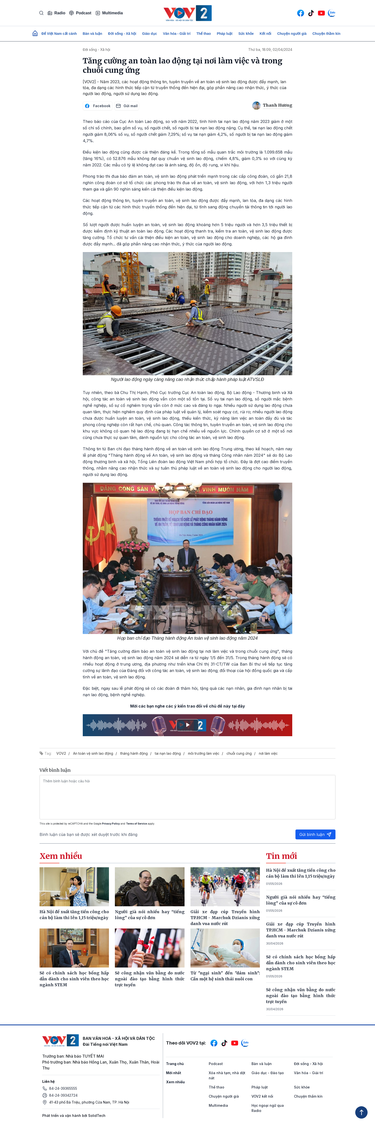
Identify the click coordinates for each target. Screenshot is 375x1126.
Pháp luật (224, 34)
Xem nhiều (175, 1082)
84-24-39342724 (63, 1095)
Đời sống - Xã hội (122, 34)
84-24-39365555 (63, 1088)
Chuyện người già (292, 34)
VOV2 (61, 753)
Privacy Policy (111, 823)
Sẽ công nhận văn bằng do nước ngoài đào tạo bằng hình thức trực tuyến (301, 995)
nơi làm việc (268, 753)
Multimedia (109, 13)
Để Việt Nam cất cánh (59, 34)
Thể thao (203, 34)
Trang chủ (175, 1064)
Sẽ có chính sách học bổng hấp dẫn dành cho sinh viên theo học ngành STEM (301, 962)
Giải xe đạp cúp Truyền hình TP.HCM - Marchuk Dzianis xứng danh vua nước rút (301, 930)
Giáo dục (149, 34)
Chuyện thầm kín (326, 34)
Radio (56, 13)
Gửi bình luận (315, 834)
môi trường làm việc (203, 753)
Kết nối (265, 34)
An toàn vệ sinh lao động (93, 753)
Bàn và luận (92, 34)
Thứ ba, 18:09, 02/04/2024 (270, 49)
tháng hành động (134, 753)
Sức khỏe (246, 34)
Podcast (80, 13)
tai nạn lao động (168, 753)
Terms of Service (136, 823)
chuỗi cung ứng (239, 753)
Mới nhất (173, 1073)
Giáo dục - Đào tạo (267, 1073)
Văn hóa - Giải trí (176, 34)
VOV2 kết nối (262, 1096)
